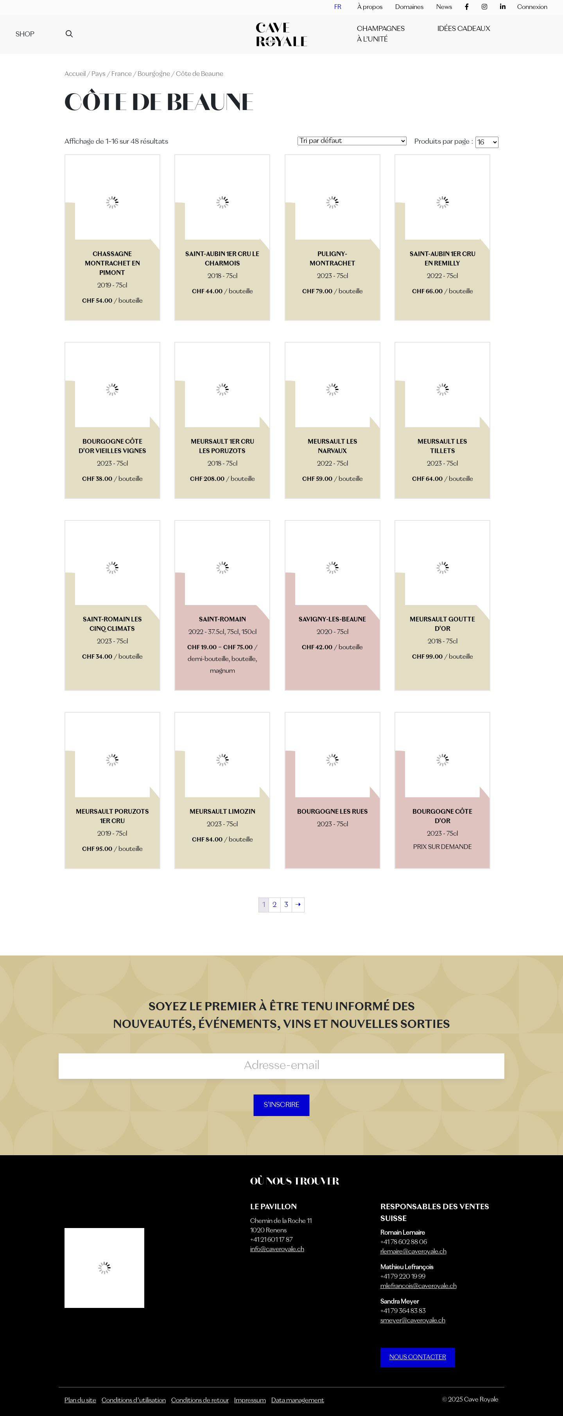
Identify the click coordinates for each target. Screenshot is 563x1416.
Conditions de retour (200, 1401)
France (121, 74)
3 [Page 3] (286, 904)
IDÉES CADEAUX (463, 29)
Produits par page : (443, 141)
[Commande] (352, 141)
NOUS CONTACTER (417, 1358)
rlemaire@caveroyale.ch (413, 1252)
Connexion (532, 7)
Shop (25, 34)
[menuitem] (337, 7)
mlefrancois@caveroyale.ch (418, 1286)
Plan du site (80, 1401)
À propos (369, 7)
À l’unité (372, 39)
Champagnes (381, 29)
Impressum (250, 1401)
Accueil (75, 74)
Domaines (409, 7)
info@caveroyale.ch (277, 1249)
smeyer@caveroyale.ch (412, 1321)
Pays (98, 74)
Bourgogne (154, 74)
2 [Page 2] (275, 904)
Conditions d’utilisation (134, 1401)
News (444, 7)
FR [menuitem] (337, 7)
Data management (297, 1401)
